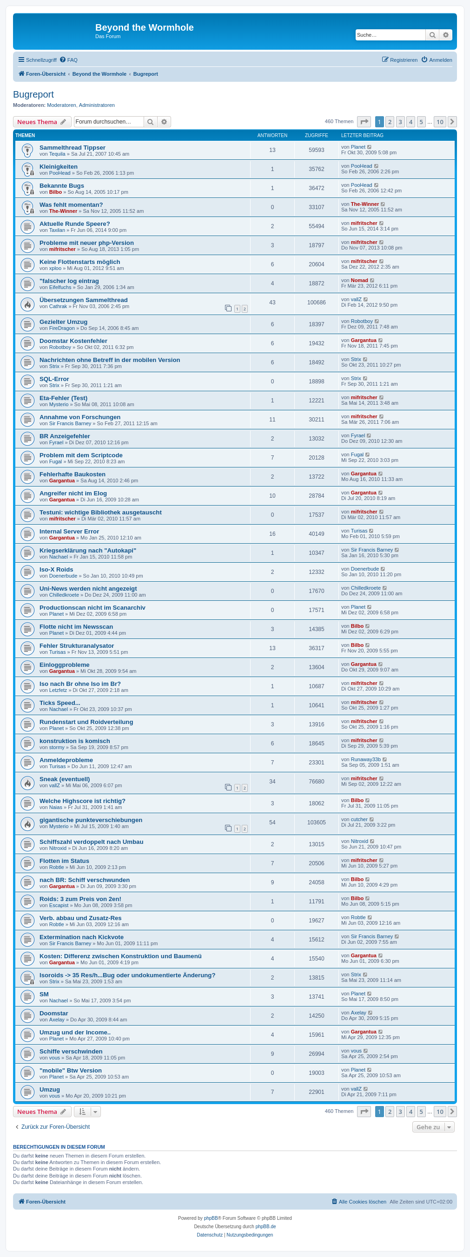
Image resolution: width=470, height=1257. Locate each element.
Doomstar (54, 1013)
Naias (55, 807)
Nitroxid (57, 848)
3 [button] (400, 122)
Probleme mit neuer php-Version (87, 242)
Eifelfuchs (60, 287)
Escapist (59, 905)
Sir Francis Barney (70, 423)
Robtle (56, 867)
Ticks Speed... (60, 702)
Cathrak (58, 306)
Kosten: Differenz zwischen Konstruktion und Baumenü (121, 956)
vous (54, 1057)
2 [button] (389, 122)
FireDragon (62, 328)
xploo (55, 268)
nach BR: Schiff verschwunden (85, 879)
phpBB (211, 1218)
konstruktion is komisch (75, 740)
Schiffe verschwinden (71, 1051)
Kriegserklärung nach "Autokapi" (88, 550)
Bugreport (33, 94)
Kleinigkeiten (59, 166)
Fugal (55, 461)
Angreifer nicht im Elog (73, 493)
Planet (358, 147)
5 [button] (421, 122)
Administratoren (97, 105)
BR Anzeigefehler (65, 436)
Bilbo (55, 192)
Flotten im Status (64, 860)
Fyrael (56, 442)
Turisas (359, 530)
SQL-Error (54, 378)
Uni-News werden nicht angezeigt (88, 588)
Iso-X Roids (56, 569)
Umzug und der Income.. (75, 1032)
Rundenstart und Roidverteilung (86, 721)
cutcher (359, 819)
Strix (54, 366)
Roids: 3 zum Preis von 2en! (80, 898)
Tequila (57, 154)
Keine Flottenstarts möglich (80, 261)
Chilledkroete (64, 595)
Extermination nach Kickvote (82, 937)
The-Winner (63, 211)
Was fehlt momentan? (71, 204)
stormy (57, 747)
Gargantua (364, 340)
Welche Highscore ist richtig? (83, 800)
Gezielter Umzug (63, 321)
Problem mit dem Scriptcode (81, 455)
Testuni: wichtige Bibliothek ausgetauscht (101, 512)
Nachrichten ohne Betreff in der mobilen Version (110, 359)
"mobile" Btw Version (71, 1070)
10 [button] (440, 122)
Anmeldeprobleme (66, 760)
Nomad (359, 280)
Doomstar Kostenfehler (73, 340)
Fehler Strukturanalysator (77, 645)
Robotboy (362, 321)
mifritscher (364, 223)
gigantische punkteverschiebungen (91, 819)
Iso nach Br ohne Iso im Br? (80, 683)
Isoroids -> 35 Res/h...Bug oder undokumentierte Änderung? (127, 975)
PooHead (60, 173)
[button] (364, 121)
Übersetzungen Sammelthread (84, 299)
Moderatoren (61, 105)
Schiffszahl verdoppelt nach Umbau (92, 841)
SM (44, 994)
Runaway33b (366, 759)
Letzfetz (58, 690)
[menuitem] (68, 60)
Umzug (50, 1089)
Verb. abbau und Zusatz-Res (81, 918)
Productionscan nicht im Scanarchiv (93, 607)
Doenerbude (63, 576)
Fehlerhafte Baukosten (73, 474)
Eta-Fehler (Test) (63, 398)
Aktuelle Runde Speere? (75, 223)
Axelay (57, 1019)
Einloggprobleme (65, 664)
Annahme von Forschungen (80, 417)
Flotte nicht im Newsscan (76, 626)
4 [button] (410, 122)
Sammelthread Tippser (73, 147)
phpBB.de (266, 1226)
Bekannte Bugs (62, 185)
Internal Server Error (69, 531)
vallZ (356, 299)
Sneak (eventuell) (65, 779)
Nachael (58, 556)
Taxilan (57, 230)
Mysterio (59, 404)
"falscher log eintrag (69, 280)
